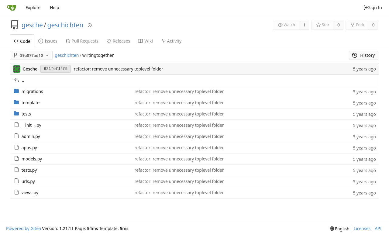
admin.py (31, 136)
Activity (171, 41)
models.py (32, 159)
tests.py (29, 170)
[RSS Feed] (90, 25)
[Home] (11, 7)
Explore (33, 7)
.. (23, 80)
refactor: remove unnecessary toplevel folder (118, 69)
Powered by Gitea (23, 228)
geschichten (65, 25)
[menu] (339, 229)
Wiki (145, 41)
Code (22, 41)
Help (54, 7)
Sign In (372, 7)
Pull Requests (81, 41)
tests (26, 114)
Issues (47, 41)
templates (32, 102)
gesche (32, 25)
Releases (118, 41)
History (363, 55)
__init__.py (31, 125)
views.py (30, 192)
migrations (32, 91)
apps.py (29, 147)
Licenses (362, 228)
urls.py (28, 181)
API (378, 228)
